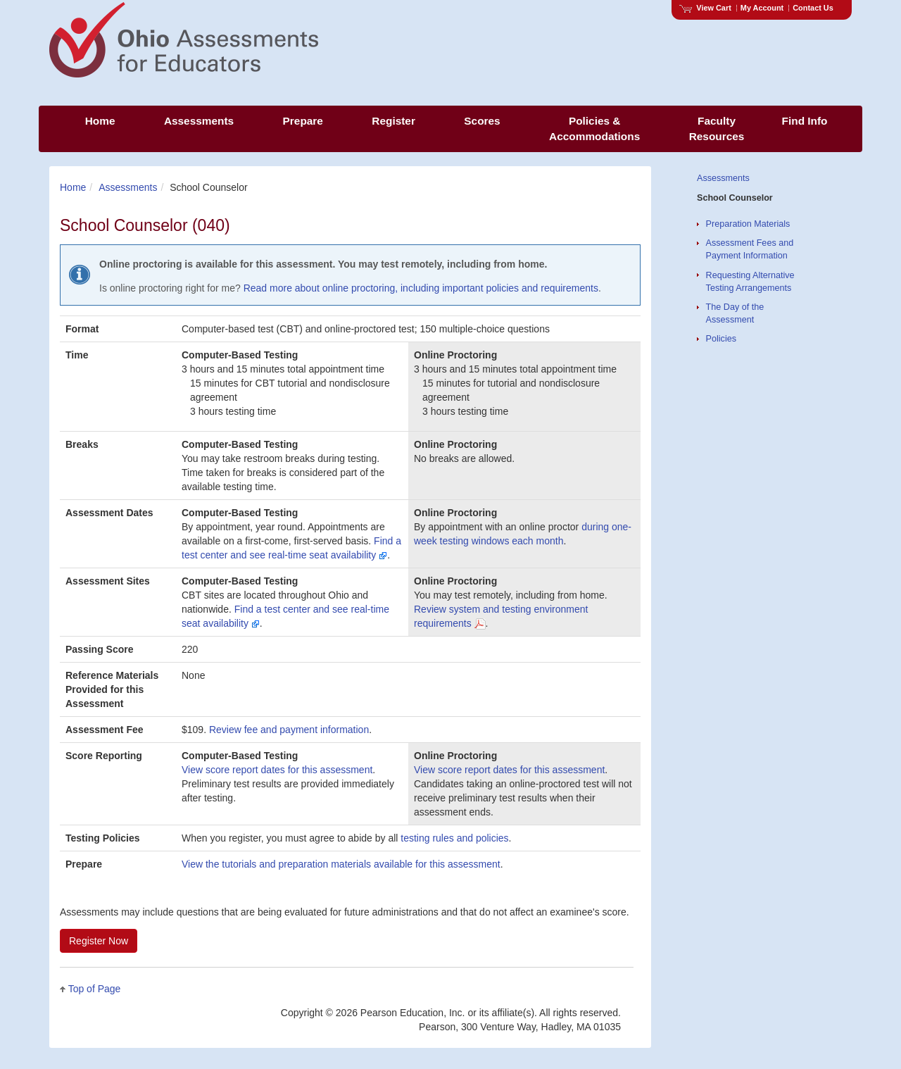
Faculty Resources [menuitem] (717, 128)
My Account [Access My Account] (762, 8)
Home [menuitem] (100, 121)
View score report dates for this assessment (277, 769)
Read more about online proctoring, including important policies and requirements (421, 288)
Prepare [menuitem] (303, 121)
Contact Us (813, 8)
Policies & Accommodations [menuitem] (594, 128)
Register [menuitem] (393, 121)
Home (73, 187)
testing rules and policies (454, 838)
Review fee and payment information (289, 729)
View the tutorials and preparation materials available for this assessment (341, 864)
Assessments (128, 187)
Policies (721, 339)
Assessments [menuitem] (199, 121)
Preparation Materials (748, 224)
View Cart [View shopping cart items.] (705, 8)
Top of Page (94, 988)
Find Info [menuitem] (805, 121)
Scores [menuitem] (482, 121)
